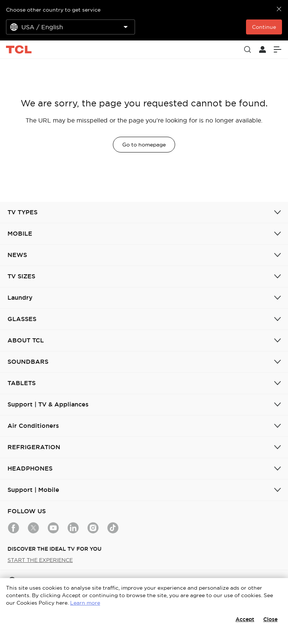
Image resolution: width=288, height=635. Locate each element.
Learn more (85, 602)
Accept (245, 619)
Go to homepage (144, 144)
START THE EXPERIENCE (40, 560)
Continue (264, 27)
